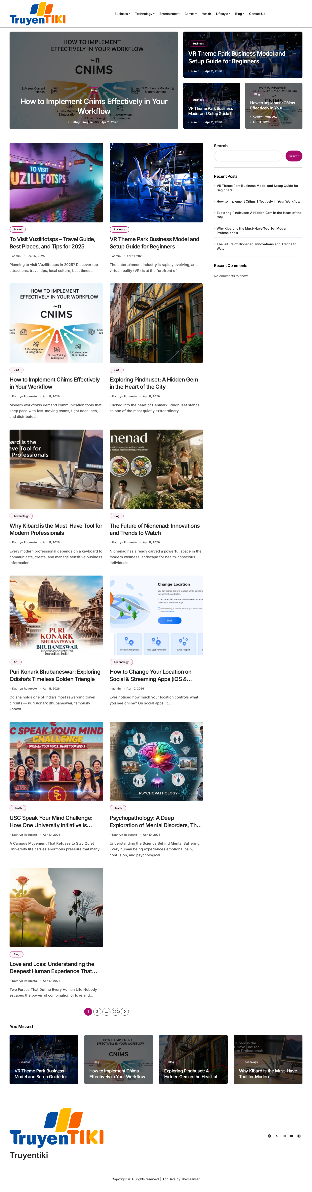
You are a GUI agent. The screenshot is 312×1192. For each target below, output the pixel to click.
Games (190, 14)
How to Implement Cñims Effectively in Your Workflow (272, 108)
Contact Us (257, 14)
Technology (144, 14)
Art (16, 665)
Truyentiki (29, 1161)
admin (83, 122)
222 (115, 1017)
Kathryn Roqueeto (265, 116)
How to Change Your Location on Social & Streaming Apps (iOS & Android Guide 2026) (151, 682)
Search (221, 145)
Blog (239, 14)
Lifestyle (223, 14)
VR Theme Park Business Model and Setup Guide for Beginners (211, 113)
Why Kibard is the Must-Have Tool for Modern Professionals (253, 230)
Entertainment (169, 14)
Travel (17, 229)
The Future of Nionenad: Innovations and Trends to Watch (257, 246)
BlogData (169, 1185)
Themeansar (190, 1185)
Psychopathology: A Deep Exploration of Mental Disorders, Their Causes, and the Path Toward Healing (156, 828)
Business (122, 14)
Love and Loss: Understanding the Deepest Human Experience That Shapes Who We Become (52, 976)
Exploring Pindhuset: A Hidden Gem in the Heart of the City (259, 215)
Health (206, 14)
